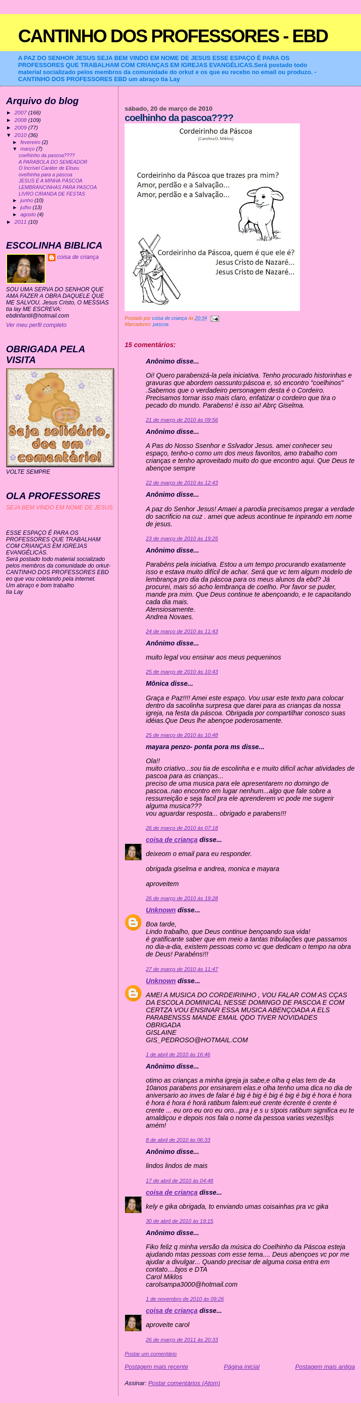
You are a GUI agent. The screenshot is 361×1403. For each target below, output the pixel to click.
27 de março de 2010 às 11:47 (182, 969)
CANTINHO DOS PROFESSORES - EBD (173, 36)
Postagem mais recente (156, 1366)
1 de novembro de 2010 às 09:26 (185, 1299)
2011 (21, 222)
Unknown (161, 910)
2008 (21, 120)
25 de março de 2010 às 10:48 (182, 735)
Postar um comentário (151, 1354)
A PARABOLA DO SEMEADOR (53, 162)
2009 (21, 127)
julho (26, 207)
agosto (28, 214)
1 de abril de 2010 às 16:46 (178, 1054)
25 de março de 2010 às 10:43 (182, 672)
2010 (21, 135)
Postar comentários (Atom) (184, 1383)
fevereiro (31, 142)
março (28, 149)
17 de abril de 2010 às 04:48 (179, 1180)
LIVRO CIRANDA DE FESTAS (52, 194)
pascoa (160, 324)
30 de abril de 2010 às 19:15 (179, 1221)
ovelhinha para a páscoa (45, 174)
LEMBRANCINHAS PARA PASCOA (58, 187)
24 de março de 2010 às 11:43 (182, 631)
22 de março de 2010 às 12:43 (182, 482)
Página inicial (241, 1366)
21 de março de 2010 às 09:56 (182, 420)
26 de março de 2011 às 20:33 (182, 1339)
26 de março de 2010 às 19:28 (182, 898)
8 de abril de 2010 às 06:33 (178, 1140)
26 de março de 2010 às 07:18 (182, 828)
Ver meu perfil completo (36, 325)
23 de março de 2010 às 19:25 (182, 538)
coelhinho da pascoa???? (47, 155)
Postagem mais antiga (325, 1366)
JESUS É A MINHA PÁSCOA (51, 180)
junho (27, 200)
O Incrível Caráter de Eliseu (49, 168)
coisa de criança (171, 839)
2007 (21, 112)
